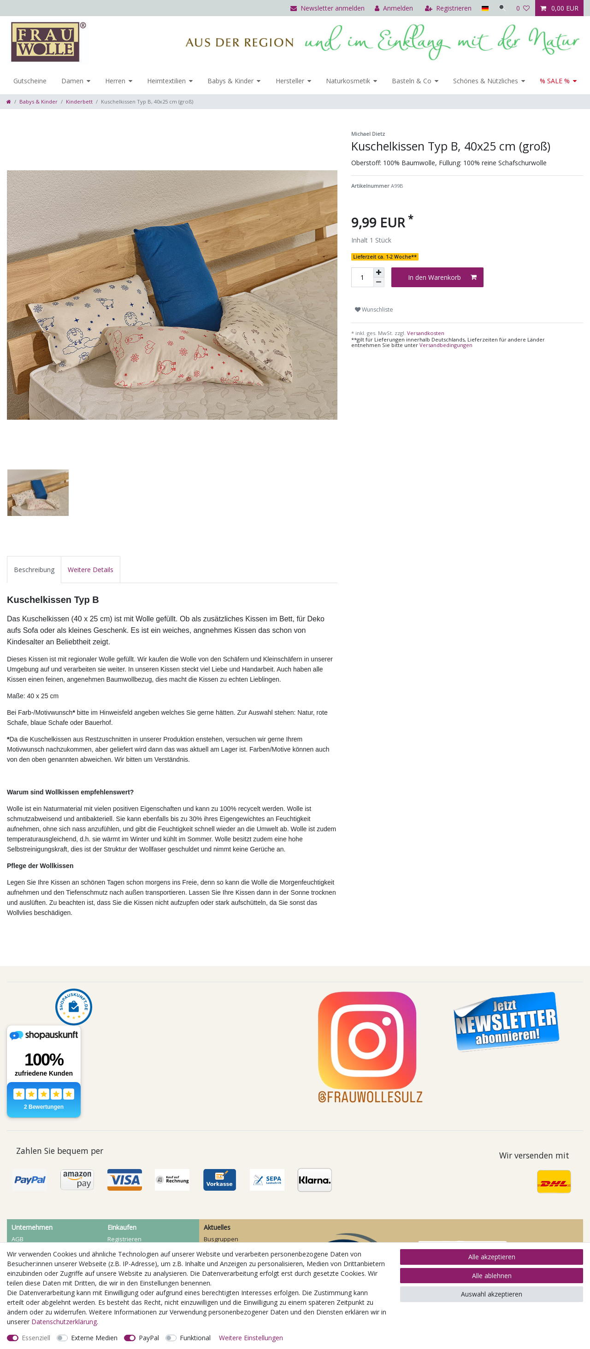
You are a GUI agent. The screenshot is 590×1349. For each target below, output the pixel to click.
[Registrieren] (447, 8)
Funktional (195, 1337)
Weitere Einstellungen (251, 1337)
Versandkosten (425, 333)
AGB (18, 1239)
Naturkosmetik (348, 80)
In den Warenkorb (442, 277)
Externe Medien (94, 1337)
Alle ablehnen (492, 1275)
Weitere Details (90, 569)
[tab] (34, 569)
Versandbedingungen (445, 345)
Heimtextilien (166, 80)
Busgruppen (221, 1239)
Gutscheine (30, 80)
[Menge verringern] (378, 282)
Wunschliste (374, 309)
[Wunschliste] (523, 8)
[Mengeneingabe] (362, 277)
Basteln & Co (411, 80)
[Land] (483, 8)
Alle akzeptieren (491, 1256)
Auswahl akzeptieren (491, 1294)
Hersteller (290, 80)
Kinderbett (79, 101)
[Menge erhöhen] (378, 272)
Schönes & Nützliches (485, 80)
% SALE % (555, 80)
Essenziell (36, 1337)
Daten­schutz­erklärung (64, 1321)
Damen (72, 80)
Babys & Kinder (230, 80)
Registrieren (124, 1239)
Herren (115, 80)
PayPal (149, 1337)
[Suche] (502, 8)
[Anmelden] (393, 8)
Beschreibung (34, 569)
